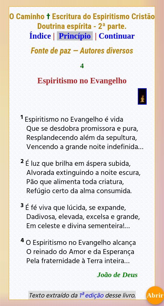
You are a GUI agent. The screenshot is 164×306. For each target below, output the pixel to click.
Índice (40, 35)
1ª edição (91, 295)
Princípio (75, 35)
